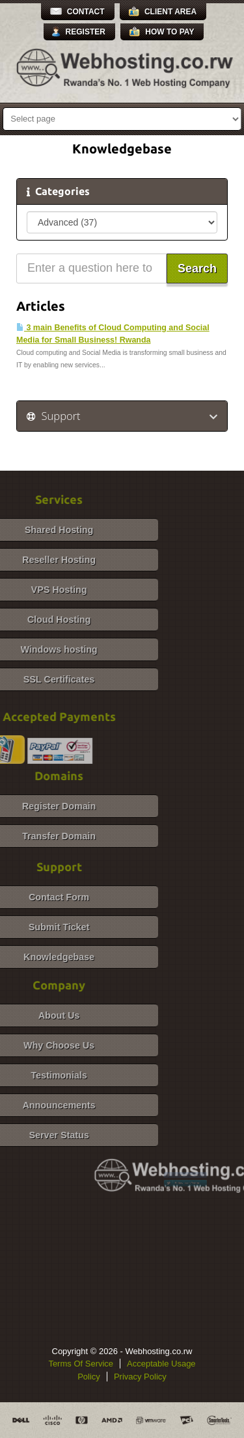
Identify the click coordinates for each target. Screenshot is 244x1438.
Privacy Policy (140, 1376)
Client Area (170, 11)
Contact (86, 11)
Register (85, 31)
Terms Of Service (80, 1363)
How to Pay (169, 31)
